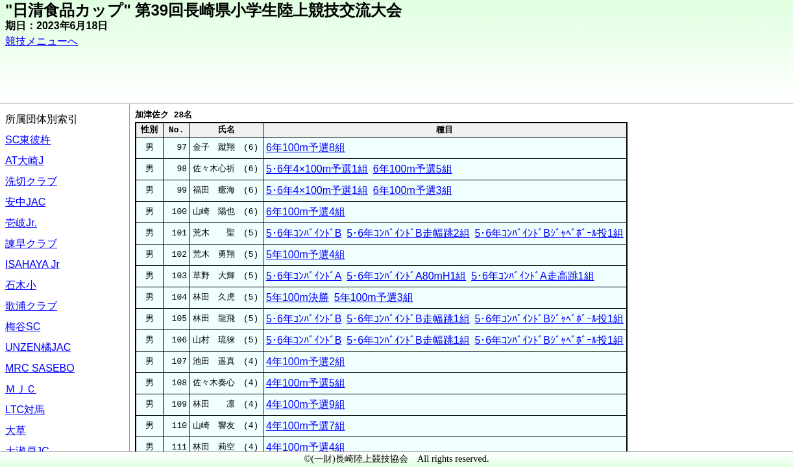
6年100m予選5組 (412, 168)
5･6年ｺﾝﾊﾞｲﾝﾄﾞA (303, 275)
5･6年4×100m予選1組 (317, 168)
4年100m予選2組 (305, 361)
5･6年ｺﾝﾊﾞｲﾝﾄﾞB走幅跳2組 (408, 233)
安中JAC (25, 202)
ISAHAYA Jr (32, 264)
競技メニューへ (41, 41)
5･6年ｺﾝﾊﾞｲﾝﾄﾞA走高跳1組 (532, 275)
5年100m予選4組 (305, 254)
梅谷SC (22, 326)
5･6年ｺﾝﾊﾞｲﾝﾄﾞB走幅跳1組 (408, 318)
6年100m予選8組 (305, 147)
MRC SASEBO (40, 368)
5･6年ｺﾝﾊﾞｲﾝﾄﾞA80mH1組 (406, 275)
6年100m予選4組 (305, 211)
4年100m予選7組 (305, 425)
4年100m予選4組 (305, 447)
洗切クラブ (31, 181)
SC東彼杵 (28, 139)
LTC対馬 (25, 409)
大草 (15, 430)
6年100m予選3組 (412, 190)
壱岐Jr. (21, 222)
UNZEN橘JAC (38, 347)
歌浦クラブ (31, 305)
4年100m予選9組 (305, 404)
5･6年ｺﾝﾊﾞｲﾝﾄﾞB (303, 233)
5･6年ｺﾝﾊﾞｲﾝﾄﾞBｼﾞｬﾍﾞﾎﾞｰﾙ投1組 (548, 233)
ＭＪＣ (20, 388)
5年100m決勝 (297, 297)
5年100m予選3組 (373, 297)
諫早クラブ (31, 243)
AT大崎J (24, 160)
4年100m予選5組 (305, 383)
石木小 (20, 285)
